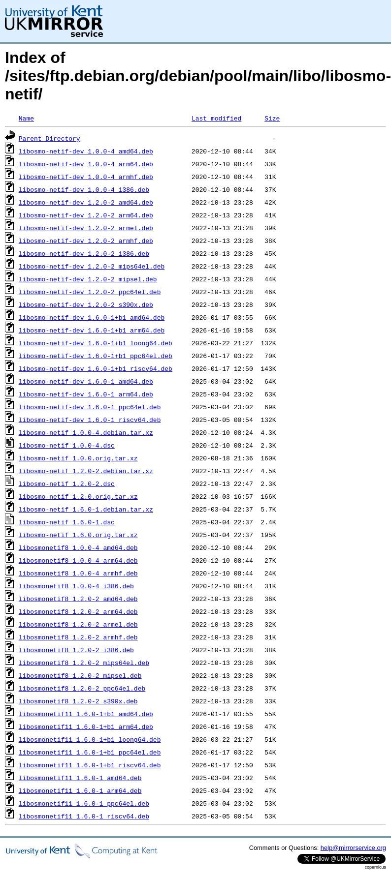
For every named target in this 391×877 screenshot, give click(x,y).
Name (26, 118)
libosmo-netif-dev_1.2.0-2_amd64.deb (86, 202)
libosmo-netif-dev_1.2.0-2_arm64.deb (86, 215)
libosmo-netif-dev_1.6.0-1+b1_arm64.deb (91, 330)
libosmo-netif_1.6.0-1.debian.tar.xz (86, 509)
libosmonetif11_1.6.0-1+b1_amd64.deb (86, 713)
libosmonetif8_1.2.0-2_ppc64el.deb (82, 688)
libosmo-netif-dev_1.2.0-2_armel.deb (86, 227)
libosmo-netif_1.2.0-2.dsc (67, 483)
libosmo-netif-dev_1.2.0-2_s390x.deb (86, 304)
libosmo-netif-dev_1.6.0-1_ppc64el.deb (90, 406)
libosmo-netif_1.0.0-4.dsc (67, 445)
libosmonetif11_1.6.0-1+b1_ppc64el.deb (90, 752)
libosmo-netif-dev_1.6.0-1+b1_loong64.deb (95, 342)
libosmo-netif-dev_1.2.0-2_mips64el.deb (91, 266)
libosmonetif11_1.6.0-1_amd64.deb (80, 777)
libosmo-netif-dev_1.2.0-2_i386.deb (84, 253)
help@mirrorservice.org (353, 847)
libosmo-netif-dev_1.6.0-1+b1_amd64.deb (91, 317)
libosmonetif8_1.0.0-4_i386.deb (76, 585)
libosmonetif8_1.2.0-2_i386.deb (76, 649)
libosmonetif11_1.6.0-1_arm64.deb (80, 790)
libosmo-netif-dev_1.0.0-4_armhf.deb (86, 176)
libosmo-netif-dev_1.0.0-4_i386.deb (84, 189)
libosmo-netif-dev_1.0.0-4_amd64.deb (86, 151)
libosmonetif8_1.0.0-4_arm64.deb (78, 560)
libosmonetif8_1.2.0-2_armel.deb (78, 624)
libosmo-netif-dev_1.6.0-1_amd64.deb (86, 381)
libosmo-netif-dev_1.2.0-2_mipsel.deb (88, 278)
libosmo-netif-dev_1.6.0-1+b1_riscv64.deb (95, 368)
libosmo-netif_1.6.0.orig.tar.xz (78, 534)
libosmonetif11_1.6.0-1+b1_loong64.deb (90, 739)
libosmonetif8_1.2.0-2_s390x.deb (78, 700)
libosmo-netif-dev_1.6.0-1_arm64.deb (86, 394)
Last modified (216, 118)
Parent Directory (49, 138)
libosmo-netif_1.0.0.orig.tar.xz (78, 458)
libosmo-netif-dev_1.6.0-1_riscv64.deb (90, 419)
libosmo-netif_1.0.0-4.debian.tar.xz (86, 432)
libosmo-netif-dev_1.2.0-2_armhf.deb (86, 240)
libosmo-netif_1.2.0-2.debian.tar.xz (86, 470)
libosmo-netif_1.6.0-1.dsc (67, 521)
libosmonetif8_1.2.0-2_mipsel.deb (80, 675)
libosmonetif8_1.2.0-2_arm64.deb (78, 611)
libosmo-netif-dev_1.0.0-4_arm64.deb (86, 163)
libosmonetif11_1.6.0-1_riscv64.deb (84, 816)
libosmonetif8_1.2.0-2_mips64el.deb (84, 662)
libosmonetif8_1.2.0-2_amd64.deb (78, 598)
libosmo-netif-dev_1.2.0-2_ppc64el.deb (90, 291)
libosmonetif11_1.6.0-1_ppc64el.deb (84, 803)
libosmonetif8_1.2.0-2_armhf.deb (78, 637)
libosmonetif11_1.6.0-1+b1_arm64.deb (86, 726)
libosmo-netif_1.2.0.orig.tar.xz (78, 496)
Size (272, 118)
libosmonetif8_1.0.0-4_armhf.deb (78, 573)
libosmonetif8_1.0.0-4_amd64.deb (78, 547)
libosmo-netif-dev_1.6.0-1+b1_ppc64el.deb (95, 355)
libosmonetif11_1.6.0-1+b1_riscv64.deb (90, 764)
